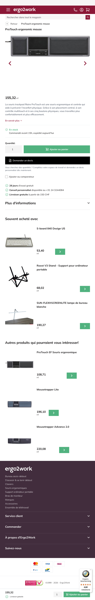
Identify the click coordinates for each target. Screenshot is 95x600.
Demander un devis (21, 160)
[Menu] (90, 570)
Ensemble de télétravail (17, 507)
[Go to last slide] (10, 63)
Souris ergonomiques (16, 488)
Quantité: (10, 143)
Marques (9, 499)
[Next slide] (85, 63)
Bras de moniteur (14, 495)
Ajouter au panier (56, 149)
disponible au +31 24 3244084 (36, 190)
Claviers (9, 484)
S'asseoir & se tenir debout (18, 480)
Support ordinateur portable (19, 491)
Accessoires (11, 503)
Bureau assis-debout (15, 476)
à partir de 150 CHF (29, 194)
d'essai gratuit (21, 185)
